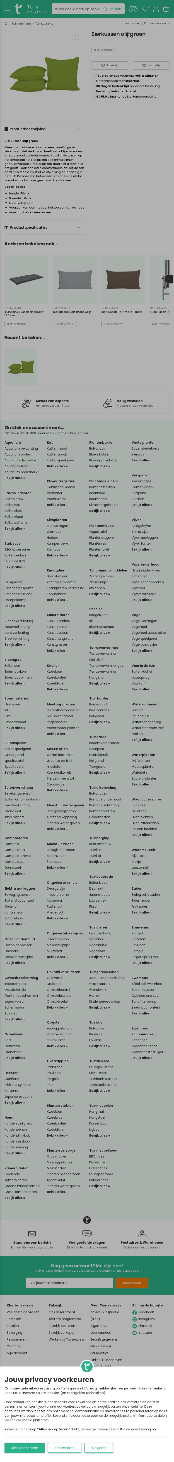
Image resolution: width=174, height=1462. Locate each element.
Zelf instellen (65, 1448)
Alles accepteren (24, 1448)
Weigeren (98, 1448)
